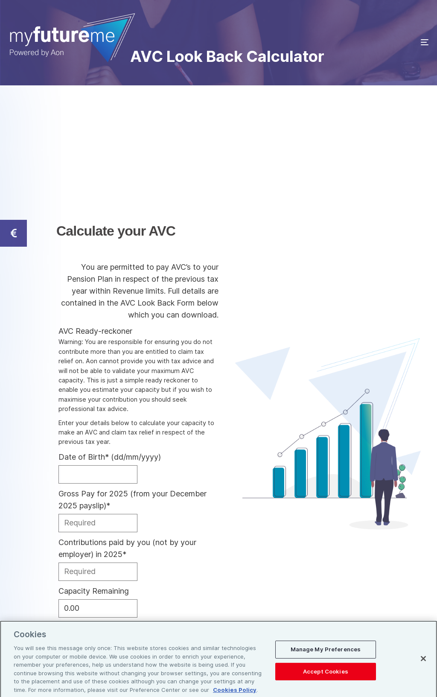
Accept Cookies (325, 675)
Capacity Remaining (93, 590)
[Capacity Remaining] (97, 608)
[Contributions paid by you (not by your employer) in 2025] (97, 572)
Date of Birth (109, 456)
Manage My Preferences (326, 653)
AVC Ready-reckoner (95, 331)
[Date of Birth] (97, 474)
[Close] (423, 662)
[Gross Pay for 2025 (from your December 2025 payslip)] (97, 523)
